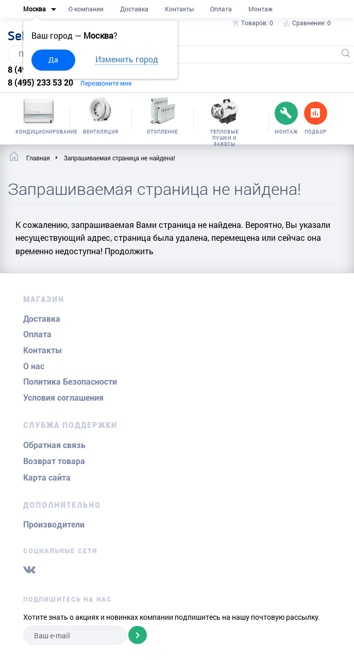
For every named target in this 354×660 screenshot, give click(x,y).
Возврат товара (54, 461)
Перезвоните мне (105, 83)
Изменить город (126, 59)
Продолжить (129, 250)
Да (53, 59)
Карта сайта (47, 478)
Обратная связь (54, 445)
